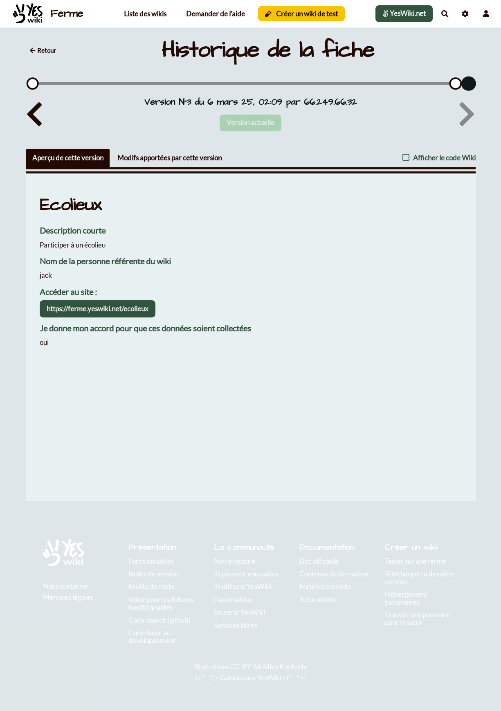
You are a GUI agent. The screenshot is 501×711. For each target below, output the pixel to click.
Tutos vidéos (318, 599)
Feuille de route (151, 586)
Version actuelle (250, 122)
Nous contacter (66, 586)
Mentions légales (68, 597)
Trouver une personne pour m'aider (417, 618)
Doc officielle (319, 561)
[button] (486, 14)
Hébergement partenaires (406, 598)
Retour (43, 50)
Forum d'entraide (325, 586)
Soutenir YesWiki (239, 612)
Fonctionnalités (151, 561)
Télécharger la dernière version (420, 577)
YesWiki (269, 677)
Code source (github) (159, 620)
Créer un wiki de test (301, 13)
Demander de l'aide (215, 13)
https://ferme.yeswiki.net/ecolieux (97, 308)
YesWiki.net (404, 13)
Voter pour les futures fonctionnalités (160, 603)
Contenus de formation (333, 573)
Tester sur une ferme (415, 561)
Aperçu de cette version (67, 157)
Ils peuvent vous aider (246, 573)
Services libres (235, 625)
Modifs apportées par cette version (169, 157)
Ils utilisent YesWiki (242, 586)
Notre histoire (235, 561)
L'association (232, 599)
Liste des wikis (145, 13)
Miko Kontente (285, 666)
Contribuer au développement (151, 636)
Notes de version (153, 573)
